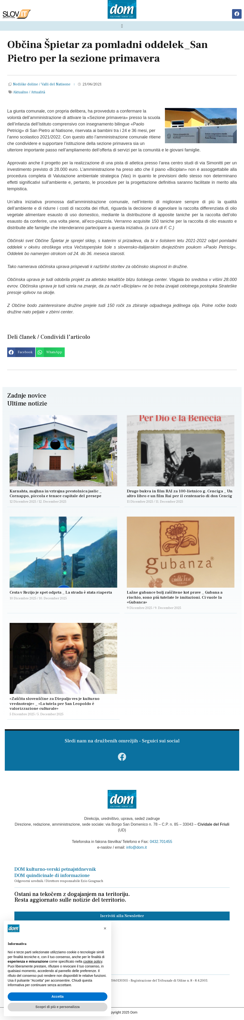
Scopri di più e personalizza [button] (57, 1007)
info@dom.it (136, 847)
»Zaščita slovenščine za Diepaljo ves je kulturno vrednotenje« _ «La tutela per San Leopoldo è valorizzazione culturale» (54, 703)
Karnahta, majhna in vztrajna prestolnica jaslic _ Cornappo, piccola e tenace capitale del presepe (56, 494)
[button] (21, 352)
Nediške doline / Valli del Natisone (41, 84)
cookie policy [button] (92, 961)
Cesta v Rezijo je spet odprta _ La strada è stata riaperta (61, 592)
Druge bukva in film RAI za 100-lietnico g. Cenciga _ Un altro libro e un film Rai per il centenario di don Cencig (179, 494)
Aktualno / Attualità (29, 92)
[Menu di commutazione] (122, 26)
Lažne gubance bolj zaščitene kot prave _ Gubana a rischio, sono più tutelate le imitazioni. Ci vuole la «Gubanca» (174, 597)
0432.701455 (161, 842)
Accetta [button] (58, 996)
